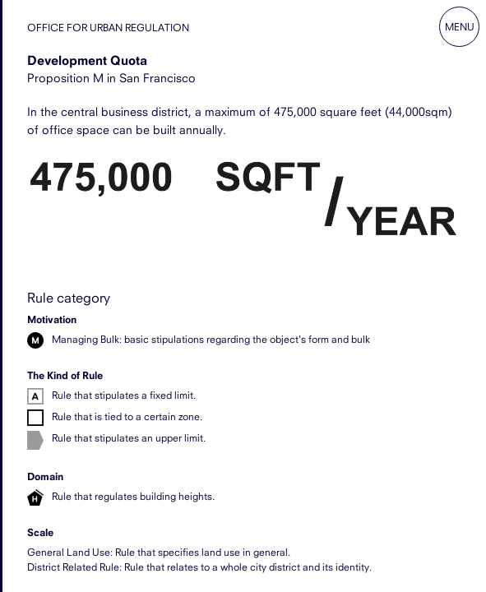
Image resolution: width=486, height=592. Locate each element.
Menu (459, 27)
